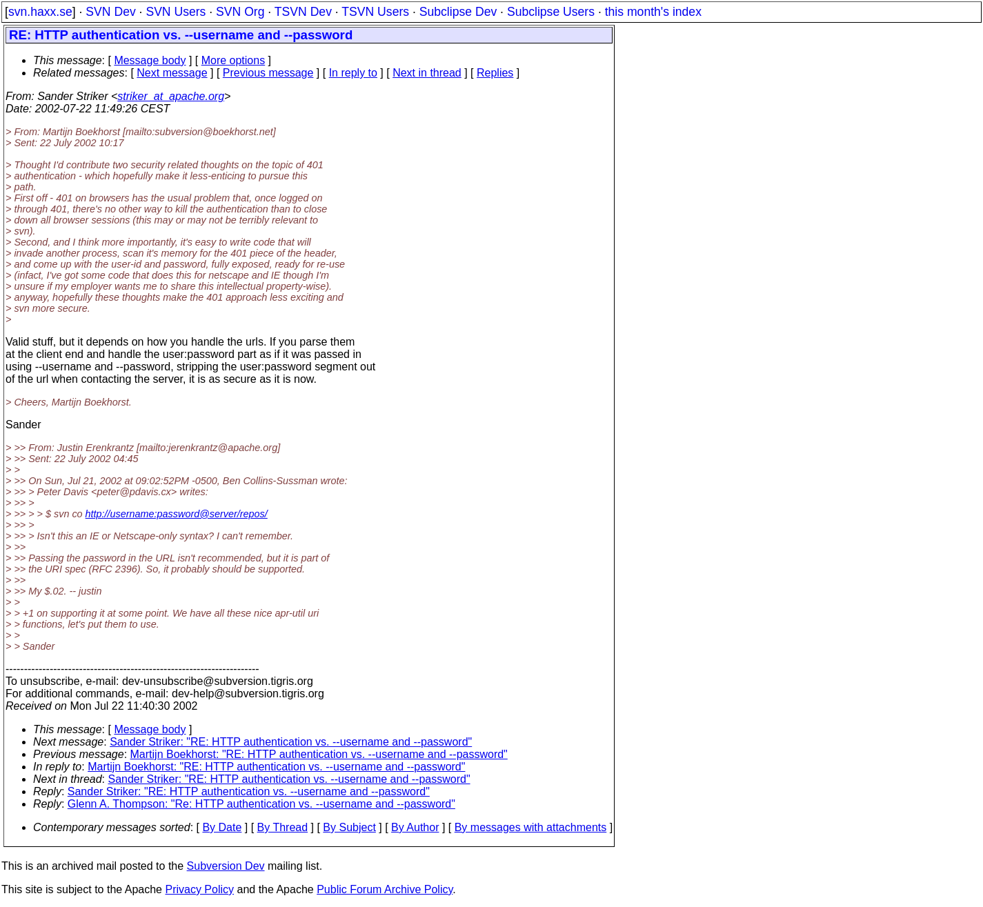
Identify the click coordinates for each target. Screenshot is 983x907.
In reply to (353, 73)
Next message (172, 73)
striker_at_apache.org (170, 96)
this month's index (653, 12)
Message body (150, 60)
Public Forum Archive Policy (385, 889)
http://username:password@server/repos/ (177, 513)
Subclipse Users (551, 12)
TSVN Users (375, 12)
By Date (221, 827)
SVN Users (176, 12)
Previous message (268, 73)
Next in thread (427, 73)
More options (233, 60)
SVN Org (240, 12)
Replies (495, 73)
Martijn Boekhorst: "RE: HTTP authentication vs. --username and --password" (319, 754)
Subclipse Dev (458, 12)
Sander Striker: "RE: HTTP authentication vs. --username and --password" (291, 742)
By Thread (282, 827)
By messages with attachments (531, 827)
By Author (415, 827)
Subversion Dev (226, 866)
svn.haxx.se (40, 12)
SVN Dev (110, 12)
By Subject (349, 827)
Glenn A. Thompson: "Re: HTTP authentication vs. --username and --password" (261, 804)
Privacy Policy (199, 889)
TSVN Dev (303, 12)
